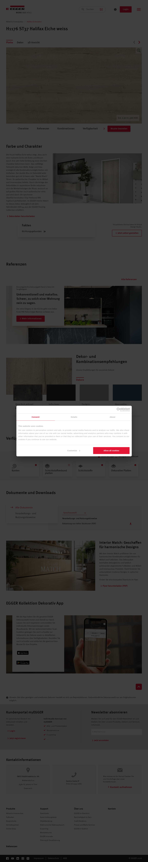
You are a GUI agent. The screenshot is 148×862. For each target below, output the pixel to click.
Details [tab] (74, 417)
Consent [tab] (35, 417)
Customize (73, 450)
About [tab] (112, 417)
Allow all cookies (111, 450)
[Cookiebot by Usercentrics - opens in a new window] (118, 410)
